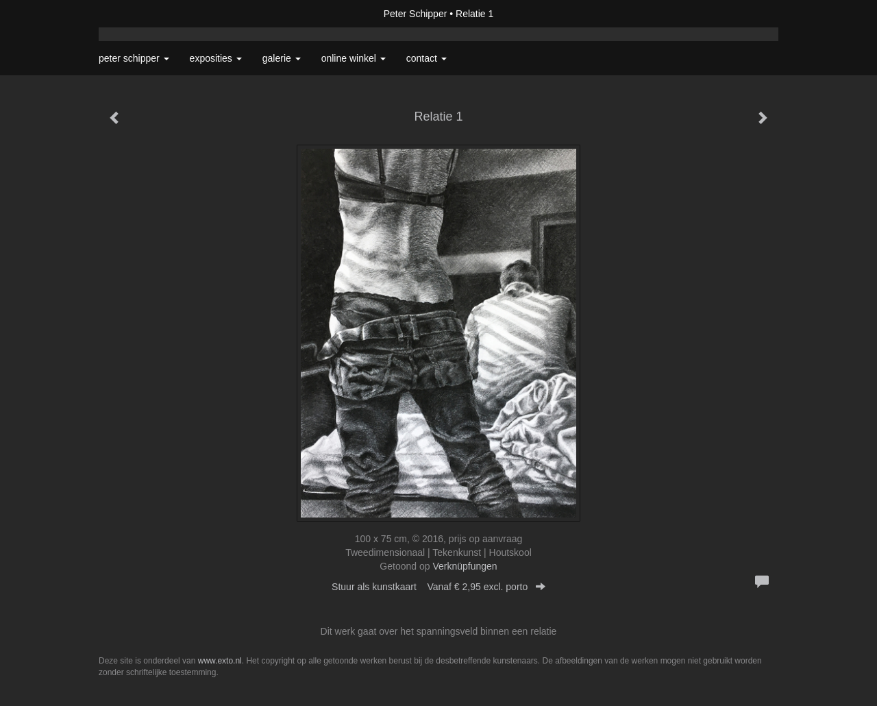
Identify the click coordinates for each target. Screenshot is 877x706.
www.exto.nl (220, 661)
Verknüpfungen (464, 566)
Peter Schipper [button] (134, 58)
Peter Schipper (415, 13)
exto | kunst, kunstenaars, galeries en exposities (137, 13)
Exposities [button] (216, 58)
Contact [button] (426, 58)
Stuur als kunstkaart (438, 586)
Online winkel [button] (353, 58)
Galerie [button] (281, 58)
